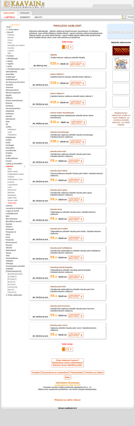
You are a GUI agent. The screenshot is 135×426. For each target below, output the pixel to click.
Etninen (10, 37)
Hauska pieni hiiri (57, 294)
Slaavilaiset (10, 250)
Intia (7, 121)
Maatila (53, 56)
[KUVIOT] (11, 284)
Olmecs (8, 227)
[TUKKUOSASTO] (12, 271)
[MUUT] (11, 290)
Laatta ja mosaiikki (13, 164)
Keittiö (8, 140)
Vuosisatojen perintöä (14, 266)
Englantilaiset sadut (15, 174)
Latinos (8, 206)
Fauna (10, 40)
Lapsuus (9, 166)
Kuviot (8, 161)
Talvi (7, 256)
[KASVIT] (11, 282)
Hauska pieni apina (58, 195)
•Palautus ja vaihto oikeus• (67, 407)
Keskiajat (9, 145)
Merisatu (11, 192)
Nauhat (8, 224)
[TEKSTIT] (11, 292)
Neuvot (38, 17)
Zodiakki (9, 269)
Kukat (8, 156)
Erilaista (11, 35)
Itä (7, 124)
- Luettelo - (10, 17)
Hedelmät (9, 111)
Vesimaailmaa (11, 258)
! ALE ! (8, 27)
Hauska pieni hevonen (59, 315)
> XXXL (8, 66)
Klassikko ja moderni (15, 45)
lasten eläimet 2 (57, 95)
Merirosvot (12, 190)
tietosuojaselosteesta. (89, 424)
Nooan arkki (12, 200)
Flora (9, 43)
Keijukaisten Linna (14, 179)
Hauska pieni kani (57, 154)
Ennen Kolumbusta (13, 100)
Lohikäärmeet (11, 213)
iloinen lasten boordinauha (61, 114)
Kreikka (8, 153)
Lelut (9, 187)
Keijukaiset (10, 137)
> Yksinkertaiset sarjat (14, 69)
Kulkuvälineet (11, 158)
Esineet (8, 103)
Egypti (8, 95)
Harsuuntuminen (12, 108)
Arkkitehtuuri (10, 79)
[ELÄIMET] (12, 277)
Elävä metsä (12, 171)
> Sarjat (8, 61)
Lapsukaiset (12, 185)
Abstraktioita (11, 72)
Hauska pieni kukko (58, 234)
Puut (7, 237)
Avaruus (9, 87)
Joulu (9, 132)
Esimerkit (25, 17)
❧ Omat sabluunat (13, 295)
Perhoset (9, 229)
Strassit (21, 13)
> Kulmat (9, 56)
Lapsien (10, 51)
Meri (9, 53)
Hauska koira (55, 215)
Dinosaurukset (11, 90)
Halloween (11, 129)
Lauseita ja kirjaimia (13, 208)
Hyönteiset (10, 119)
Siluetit (8, 248)
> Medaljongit (11, 58)
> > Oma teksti (11, 30)
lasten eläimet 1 (57, 76)
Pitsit (8, 234)
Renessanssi (10, 242)
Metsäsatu (12, 195)
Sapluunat (8, 13)
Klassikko (9, 148)
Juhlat (8, 127)
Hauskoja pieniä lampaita (60, 274)
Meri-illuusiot (11, 219)
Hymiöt (8, 116)
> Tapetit (9, 64)
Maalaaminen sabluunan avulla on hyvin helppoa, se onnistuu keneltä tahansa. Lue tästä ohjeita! (121, 120)
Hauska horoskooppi (59, 133)
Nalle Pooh (11, 198)
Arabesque (10, 77)
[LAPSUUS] (12, 287)
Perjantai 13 (10, 232)
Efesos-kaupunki (12, 93)
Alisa (9, 169)
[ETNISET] (11, 279)
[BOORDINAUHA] (14, 274)
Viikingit (9, 263)
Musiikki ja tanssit (12, 221)
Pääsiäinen (12, 135)
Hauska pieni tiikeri (58, 174)
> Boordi (9, 32)
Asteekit (9, 85)
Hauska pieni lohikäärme (60, 254)
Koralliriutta (10, 150)
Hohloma (9, 114)
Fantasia (9, 106)
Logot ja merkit (11, 211)
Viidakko (9, 261)
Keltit (8, 143)
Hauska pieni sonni (58, 335)
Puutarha (9, 240)
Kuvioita (11, 48)
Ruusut (8, 245)
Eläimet (8, 98)
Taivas (8, 253)
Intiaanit (11, 177)
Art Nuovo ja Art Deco (14, 82)
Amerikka (9, 74)
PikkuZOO (11, 203)
